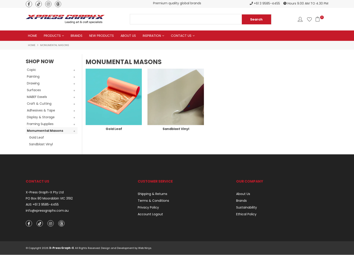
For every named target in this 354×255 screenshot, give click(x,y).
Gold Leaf (114, 129)
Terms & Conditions (153, 200)
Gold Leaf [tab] (36, 137)
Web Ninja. (145, 248)
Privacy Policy (148, 207)
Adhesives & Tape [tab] (41, 110)
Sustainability (246, 207)
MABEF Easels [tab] (37, 97)
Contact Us (181, 35)
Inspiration (152, 35)
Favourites (309, 19)
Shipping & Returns (152, 194)
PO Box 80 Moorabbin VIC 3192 (49, 198)
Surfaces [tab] (34, 90)
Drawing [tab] (33, 83)
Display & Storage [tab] (41, 117)
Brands (76, 35)
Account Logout (150, 214)
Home (32, 35)
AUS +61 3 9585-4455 (42, 204)
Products (52, 35)
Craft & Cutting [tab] (39, 103)
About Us (128, 35)
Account (300, 19)
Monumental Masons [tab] (45, 130)
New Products (101, 35)
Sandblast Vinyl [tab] (41, 144)
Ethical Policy (246, 214)
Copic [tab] (31, 69)
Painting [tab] (33, 76)
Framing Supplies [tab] (40, 124)
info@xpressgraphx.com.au (47, 211)
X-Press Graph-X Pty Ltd (45, 192)
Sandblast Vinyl (176, 129)
